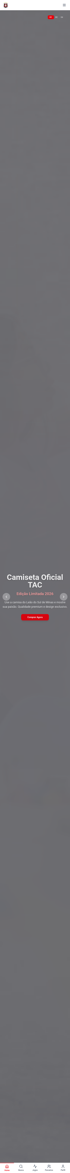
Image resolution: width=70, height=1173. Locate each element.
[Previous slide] (6, 597)
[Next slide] (63, 597)
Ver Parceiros (35, 622)
